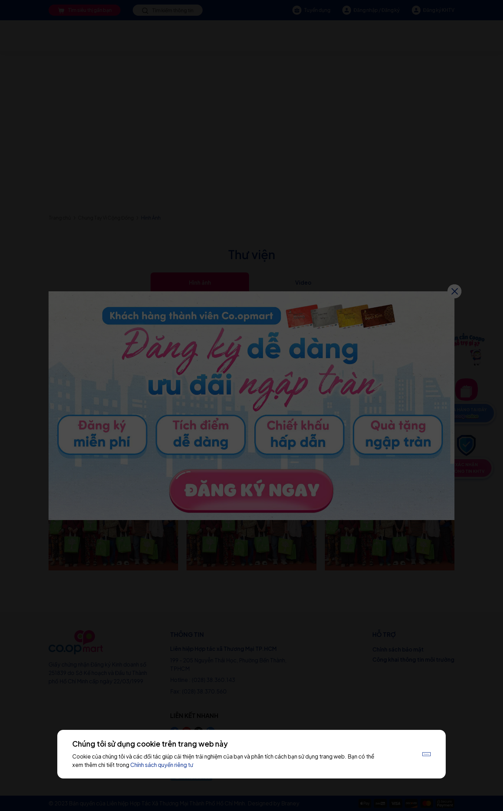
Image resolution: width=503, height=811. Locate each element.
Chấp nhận (412, 754)
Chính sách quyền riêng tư (189, 764)
